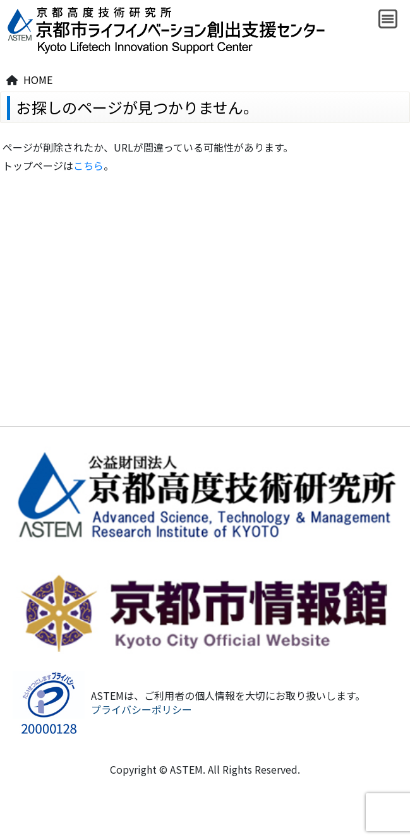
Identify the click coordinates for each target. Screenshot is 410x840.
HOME (37, 79)
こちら (88, 165)
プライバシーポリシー (141, 709)
